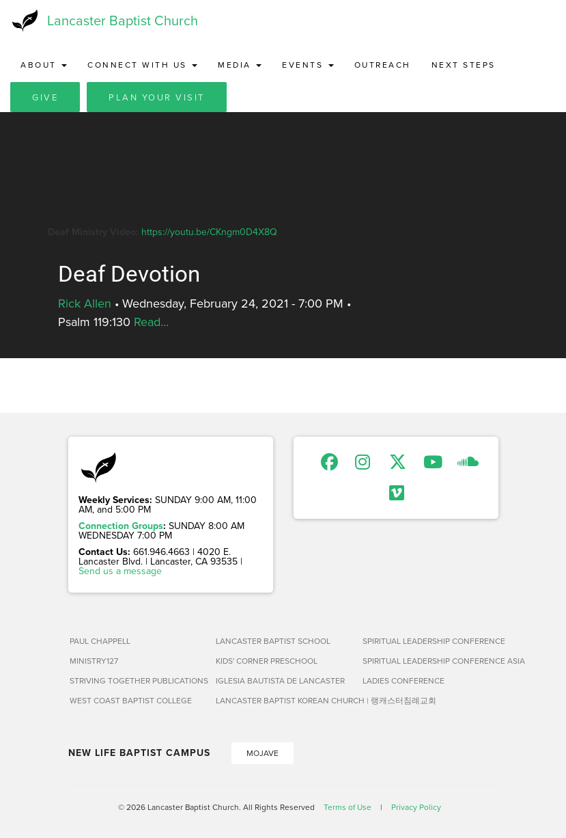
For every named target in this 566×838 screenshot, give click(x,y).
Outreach (382, 64)
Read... (151, 321)
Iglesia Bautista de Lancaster (280, 680)
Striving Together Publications (138, 680)
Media (239, 64)
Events (308, 64)
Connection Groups (121, 525)
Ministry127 (94, 660)
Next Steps (463, 64)
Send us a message (120, 571)
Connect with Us (142, 64)
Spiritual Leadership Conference (430, 641)
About (43, 64)
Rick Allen (84, 303)
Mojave (262, 753)
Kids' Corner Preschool (266, 660)
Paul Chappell (100, 641)
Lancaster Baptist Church (122, 20)
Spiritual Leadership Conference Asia (430, 660)
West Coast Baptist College (131, 700)
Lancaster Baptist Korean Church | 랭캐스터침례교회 (284, 700)
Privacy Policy (416, 807)
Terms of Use (347, 807)
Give (45, 97)
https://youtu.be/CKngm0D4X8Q (209, 232)
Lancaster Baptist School (273, 641)
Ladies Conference (403, 680)
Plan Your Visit (157, 97)
